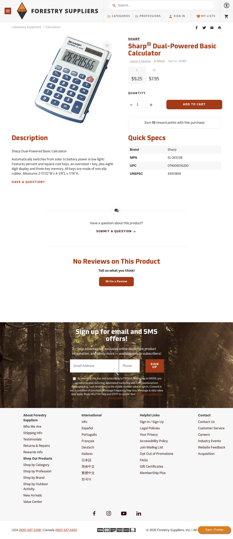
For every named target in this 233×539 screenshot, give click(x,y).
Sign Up (155, 366)
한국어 (86, 479)
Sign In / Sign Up (152, 422)
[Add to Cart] (194, 104)
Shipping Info (32, 433)
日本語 (86, 460)
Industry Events (209, 441)
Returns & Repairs (36, 446)
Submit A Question (116, 231)
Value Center (32, 502)
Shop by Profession (37, 471)
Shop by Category (36, 465)
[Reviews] (139, 61)
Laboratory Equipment (26, 27)
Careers (204, 435)
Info (84, 422)
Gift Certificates (151, 467)
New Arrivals (32, 495)
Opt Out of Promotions (156, 454)
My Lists (206, 16)
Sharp (134, 39)
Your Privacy (149, 435)
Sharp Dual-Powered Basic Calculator (172, 49)
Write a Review (116, 281)
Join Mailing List (151, 447)
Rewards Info (33, 452)
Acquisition (206, 454)
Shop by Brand (33, 478)
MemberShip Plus (153, 473)
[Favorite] (107, 46)
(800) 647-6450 (66, 530)
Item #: (177, 61)
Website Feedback (211, 447)
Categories (119, 16)
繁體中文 (88, 473)
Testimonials (32, 439)
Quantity (137, 93)
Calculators (53, 27)
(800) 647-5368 (30, 530)
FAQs (144, 460)
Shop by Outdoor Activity (35, 486)
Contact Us (206, 422)
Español (87, 428)
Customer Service (211, 428)
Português (89, 435)
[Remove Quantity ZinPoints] (131, 105)
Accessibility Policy (154, 441)
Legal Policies (150, 428)
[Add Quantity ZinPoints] (151, 105)
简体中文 (88, 467)
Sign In (176, 16)
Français (88, 441)
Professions (148, 16)
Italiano (87, 454)
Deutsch (88, 447)
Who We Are (32, 427)
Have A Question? (28, 182)
